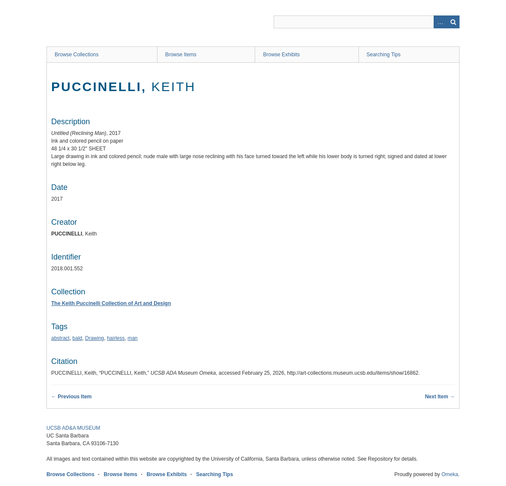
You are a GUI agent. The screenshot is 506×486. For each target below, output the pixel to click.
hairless (115, 338)
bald (77, 338)
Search (453, 21)
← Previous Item (71, 397)
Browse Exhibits (281, 55)
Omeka (449, 474)
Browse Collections (77, 55)
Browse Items (181, 55)
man (132, 338)
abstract (60, 338)
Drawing (94, 338)
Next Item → (440, 397)
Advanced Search (440, 21)
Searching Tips (384, 55)
